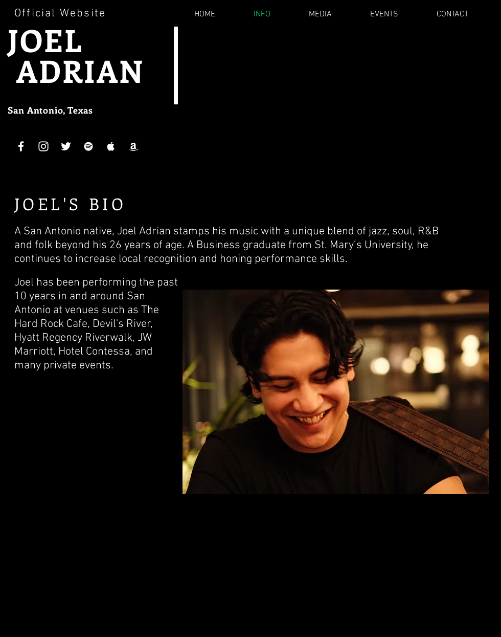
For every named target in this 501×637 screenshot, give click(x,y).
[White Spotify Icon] (88, 146)
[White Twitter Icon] (66, 146)
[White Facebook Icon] (21, 146)
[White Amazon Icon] (133, 146)
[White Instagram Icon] (43, 146)
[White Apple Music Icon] (111, 146)
